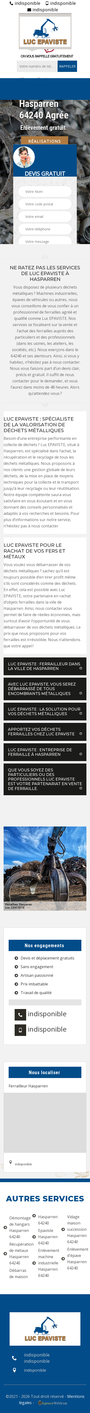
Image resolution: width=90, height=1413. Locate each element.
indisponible (25, 3)
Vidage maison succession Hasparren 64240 (73, 1229)
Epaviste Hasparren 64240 (44, 1237)
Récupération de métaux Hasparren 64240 (16, 1254)
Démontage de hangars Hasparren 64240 (16, 1227)
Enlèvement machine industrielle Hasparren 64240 (44, 1263)
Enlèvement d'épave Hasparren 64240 (73, 1259)
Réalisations (44, 141)
